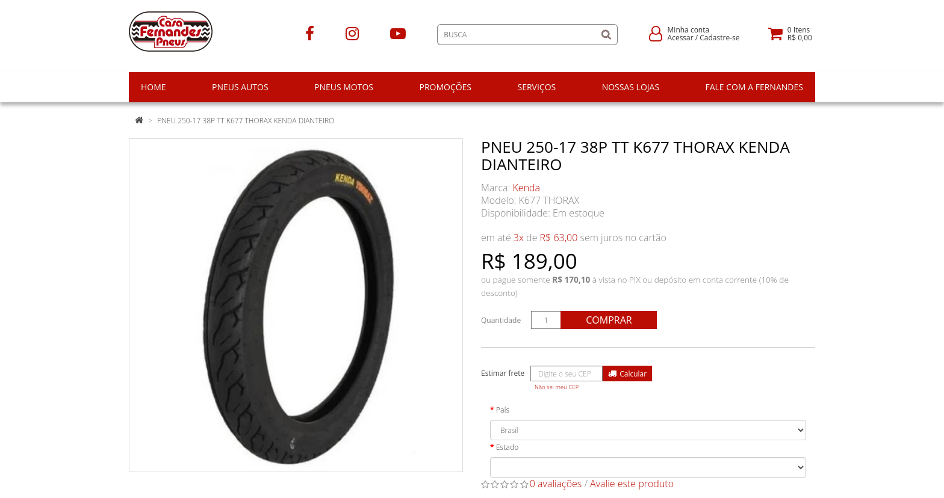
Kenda (527, 187)
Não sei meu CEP (557, 387)
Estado (507, 447)
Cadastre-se (719, 37)
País (503, 410)
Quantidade (501, 320)
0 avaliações (556, 483)
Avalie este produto (632, 483)
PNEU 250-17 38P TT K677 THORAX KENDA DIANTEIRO (245, 120)
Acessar (681, 37)
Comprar (609, 320)
